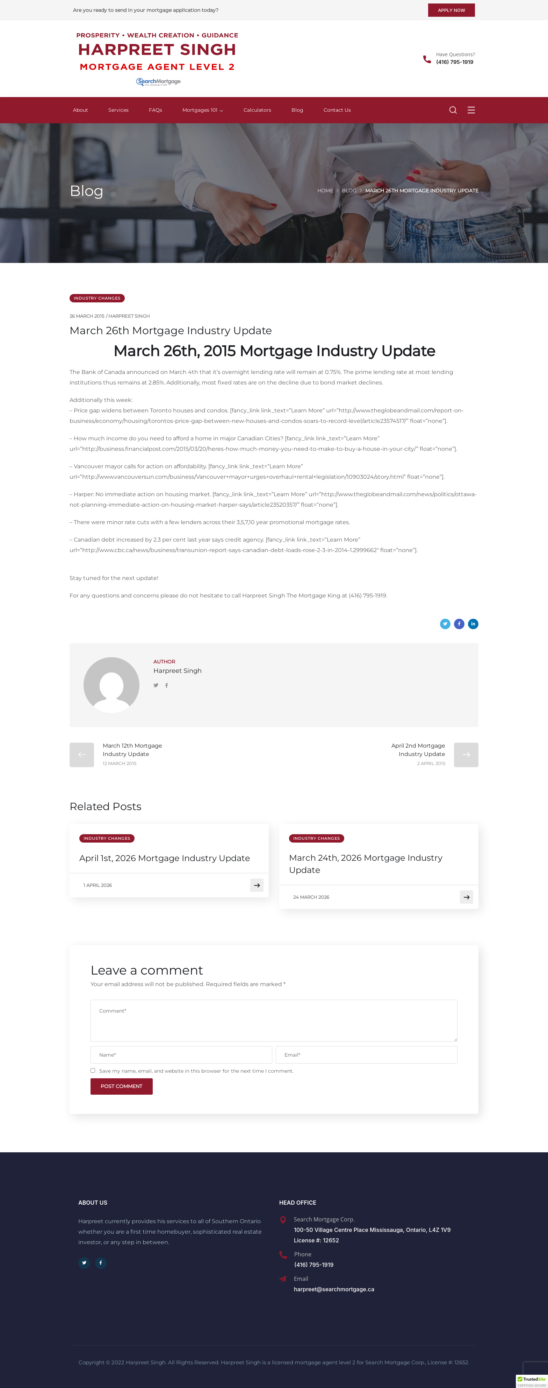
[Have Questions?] (427, 59)
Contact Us (337, 110)
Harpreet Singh (129, 316)
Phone (302, 1252)
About (80, 110)
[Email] (282, 1276)
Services (118, 110)
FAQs (155, 110)
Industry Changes (97, 298)
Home (325, 191)
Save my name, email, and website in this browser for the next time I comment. (196, 1068)
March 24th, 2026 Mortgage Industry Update (366, 864)
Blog (297, 110)
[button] (532, 1381)
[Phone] (283, 1253)
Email (301, 1276)
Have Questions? (455, 54)
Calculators (257, 110)
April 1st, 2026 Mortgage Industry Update (165, 858)
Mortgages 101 (199, 110)
